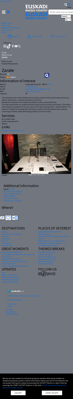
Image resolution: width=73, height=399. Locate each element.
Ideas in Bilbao (9, 196)
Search (66, 16)
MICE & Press (12, 304)
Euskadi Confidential (46, 261)
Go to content (5, 1)
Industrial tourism (45, 254)
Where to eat (7, 55)
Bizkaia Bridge (44, 234)
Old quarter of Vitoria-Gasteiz (50, 243)
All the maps (34, 36)
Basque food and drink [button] (10, 27)
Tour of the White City (47, 257)
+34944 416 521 (31, 86)
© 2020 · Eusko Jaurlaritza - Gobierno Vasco (24, 296)
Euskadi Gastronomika (47, 259)
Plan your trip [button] (7, 30)
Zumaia (5, 241)
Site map (8, 309)
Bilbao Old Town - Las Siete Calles (51, 241)
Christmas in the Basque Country (15, 261)
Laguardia (5, 238)
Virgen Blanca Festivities (11, 259)
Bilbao (49, 84)
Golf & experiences (45, 263)
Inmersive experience (10, 279)
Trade (9, 306)
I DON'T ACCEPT (51, 393)
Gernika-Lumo (7, 245)
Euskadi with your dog (46, 252)
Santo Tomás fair (8, 263)
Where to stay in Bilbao (13, 191)
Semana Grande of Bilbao (12, 252)
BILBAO (12, 189)
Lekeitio (5, 236)
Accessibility (10, 312)
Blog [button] (4, 32)
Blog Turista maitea (10, 275)
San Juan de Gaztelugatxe (12, 234)
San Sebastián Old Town (47, 245)
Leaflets (13, 36)
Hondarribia (6, 243)
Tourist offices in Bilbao (13, 193)
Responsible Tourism (10, 282)
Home (4, 52)
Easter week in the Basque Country (15, 266)
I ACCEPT (18, 393)
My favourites (58, 36)
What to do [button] (6, 25)
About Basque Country (10, 277)
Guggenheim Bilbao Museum (49, 232)
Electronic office (11, 314)
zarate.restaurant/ (32, 91)
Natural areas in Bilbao (13, 200)
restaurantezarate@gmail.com (37, 89)
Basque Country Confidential (13, 130)
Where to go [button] (6, 23)
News (4, 273)
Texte (69, 7)
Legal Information (14, 300)
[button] (6, 12)
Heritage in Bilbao (11, 198)
